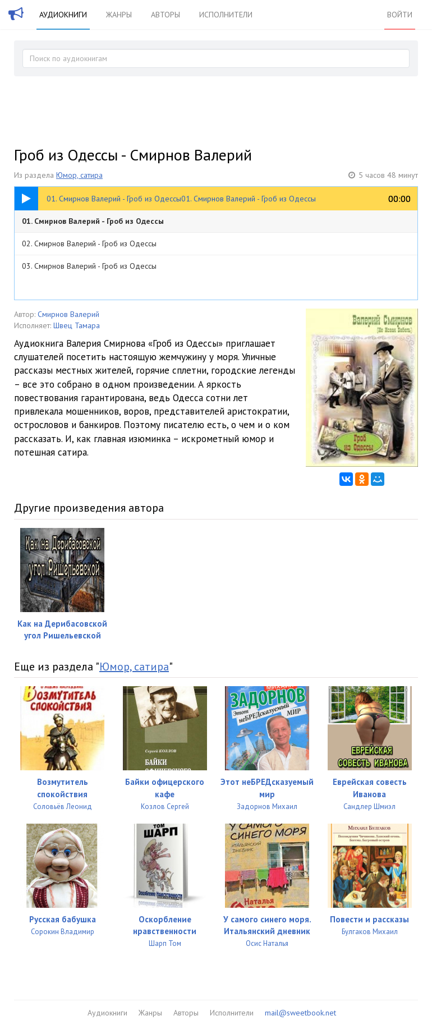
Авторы (165, 15)
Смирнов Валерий (68, 314)
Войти (399, 15)
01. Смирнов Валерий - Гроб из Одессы (93, 221)
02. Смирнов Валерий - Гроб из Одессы (89, 243)
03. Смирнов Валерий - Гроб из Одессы (89, 266)
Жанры (119, 15)
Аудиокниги (63, 15)
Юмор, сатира (79, 175)
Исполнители (225, 15)
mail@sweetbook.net (300, 1013)
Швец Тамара (76, 325)
